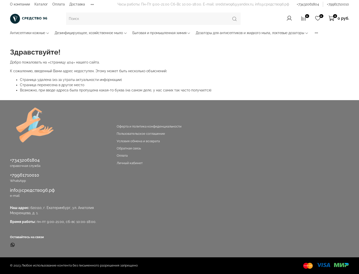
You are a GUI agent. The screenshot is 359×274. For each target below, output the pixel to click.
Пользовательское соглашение (141, 134)
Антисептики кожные (29, 33)
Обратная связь (129, 148)
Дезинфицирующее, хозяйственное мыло (91, 33)
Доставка (77, 4)
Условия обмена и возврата (138, 141)
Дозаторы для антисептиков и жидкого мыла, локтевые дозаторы (252, 33)
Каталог (41, 4)
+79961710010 (338, 4)
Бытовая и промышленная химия (161, 33)
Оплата (58, 4)
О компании (20, 4)
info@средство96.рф (32, 190)
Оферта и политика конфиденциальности (149, 126)
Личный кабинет (130, 163)
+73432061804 (308, 4)
